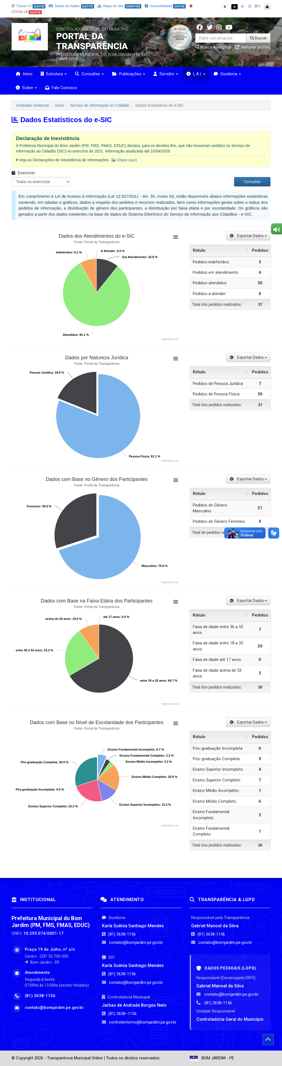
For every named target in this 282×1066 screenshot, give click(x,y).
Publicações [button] (128, 73)
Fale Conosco (61, 87)
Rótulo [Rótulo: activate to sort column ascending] (199, 250)
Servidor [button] (165, 73)
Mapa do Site (119, 6)
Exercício (23, 172)
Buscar (258, 38)
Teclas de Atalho (71, 6)
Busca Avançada (213, 47)
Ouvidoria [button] (227, 73)
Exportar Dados (248, 236)
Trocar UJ (28, 6)
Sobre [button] (26, 87)
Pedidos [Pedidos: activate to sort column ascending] (260, 250)
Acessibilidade (165, 6)
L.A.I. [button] (195, 73)
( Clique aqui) (124, 160)
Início (24, 73)
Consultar (252, 182)
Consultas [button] (89, 73)
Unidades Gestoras (32, 105)
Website (252, 47)
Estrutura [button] (54, 73)
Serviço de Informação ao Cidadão (100, 105)
